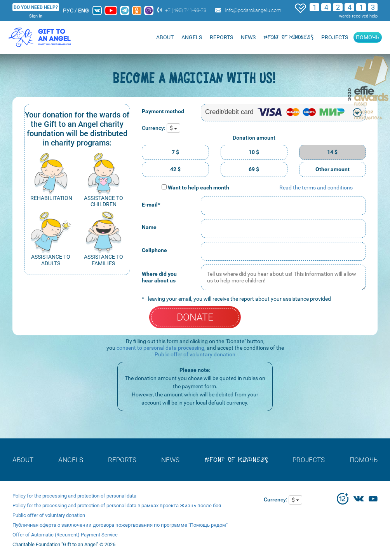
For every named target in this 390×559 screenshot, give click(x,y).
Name (149, 227)
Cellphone (154, 250)
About (165, 37)
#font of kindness (288, 37)
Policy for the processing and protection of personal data (74, 496)
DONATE (195, 317)
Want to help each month (198, 187)
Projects (334, 37)
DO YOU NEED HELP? (36, 7)
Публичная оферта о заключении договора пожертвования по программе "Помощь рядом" (120, 525)
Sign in (35, 16)
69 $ (254, 169)
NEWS (248, 37)
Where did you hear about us (159, 277)
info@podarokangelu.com (253, 10)
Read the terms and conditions (316, 187)
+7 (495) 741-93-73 (185, 10)
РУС (68, 10)
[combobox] (283, 112)
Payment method (163, 111)
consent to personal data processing (160, 348)
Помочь (368, 37)
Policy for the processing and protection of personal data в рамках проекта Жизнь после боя (116, 505)
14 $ (332, 152)
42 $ (175, 169)
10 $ (254, 152)
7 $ (175, 152)
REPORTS (221, 37)
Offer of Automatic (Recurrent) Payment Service (65, 535)
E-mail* (151, 205)
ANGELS (191, 37)
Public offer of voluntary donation (195, 354)
